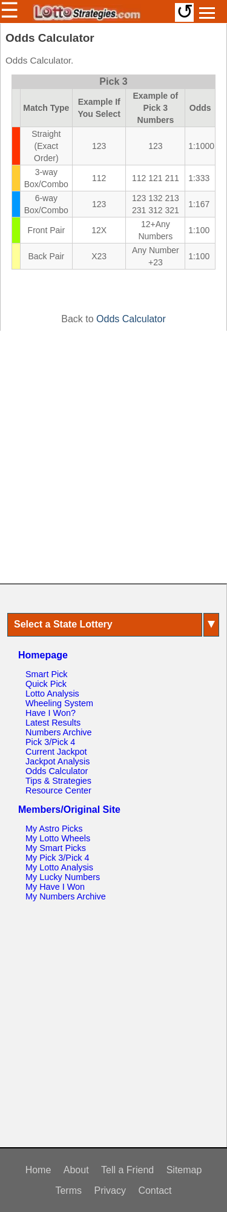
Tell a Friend (127, 1170)
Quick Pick (46, 684)
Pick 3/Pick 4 (50, 742)
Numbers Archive (58, 732)
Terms (68, 1190)
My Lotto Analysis (59, 867)
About (76, 1170)
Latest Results (53, 722)
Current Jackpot (56, 752)
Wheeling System (59, 703)
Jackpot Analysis (57, 761)
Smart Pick (46, 674)
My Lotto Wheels (57, 838)
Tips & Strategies (58, 781)
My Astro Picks (53, 828)
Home (38, 1170)
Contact (154, 1190)
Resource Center (58, 790)
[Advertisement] (113, 457)
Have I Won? (50, 713)
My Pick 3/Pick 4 (57, 858)
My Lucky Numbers (62, 877)
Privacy (109, 1190)
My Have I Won (55, 887)
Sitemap (184, 1170)
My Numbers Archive (65, 896)
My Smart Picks (55, 848)
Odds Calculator (131, 319)
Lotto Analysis (52, 693)
